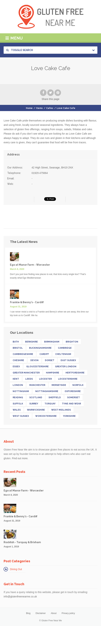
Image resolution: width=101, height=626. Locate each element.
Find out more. (20, 458)
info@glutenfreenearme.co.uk (20, 596)
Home (29, 108)
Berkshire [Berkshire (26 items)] (31, 341)
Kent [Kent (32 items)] (16, 379)
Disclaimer (40, 613)
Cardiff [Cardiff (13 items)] (44, 354)
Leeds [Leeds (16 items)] (29, 379)
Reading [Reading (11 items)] (18, 397)
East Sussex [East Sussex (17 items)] (68, 360)
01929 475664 (40, 173)
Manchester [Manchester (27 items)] (37, 385)
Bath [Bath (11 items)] (16, 341)
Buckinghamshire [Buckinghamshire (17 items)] (40, 348)
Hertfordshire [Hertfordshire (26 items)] (75, 372)
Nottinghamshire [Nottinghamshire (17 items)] (46, 391)
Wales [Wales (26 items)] (17, 410)
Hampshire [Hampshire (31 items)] (52, 372)
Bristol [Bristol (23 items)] (18, 348)
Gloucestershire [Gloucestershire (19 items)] (37, 366)
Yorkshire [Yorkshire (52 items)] (69, 416)
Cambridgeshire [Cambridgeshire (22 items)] (23, 354)
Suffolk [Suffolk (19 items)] (18, 403)
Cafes (49, 108)
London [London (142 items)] (18, 385)
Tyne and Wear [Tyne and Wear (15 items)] (71, 403)
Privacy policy (68, 613)
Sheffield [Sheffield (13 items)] (55, 397)
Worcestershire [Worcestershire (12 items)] (46, 416)
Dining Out (16, 569)
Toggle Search (19, 50)
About (53, 613)
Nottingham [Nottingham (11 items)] (21, 391)
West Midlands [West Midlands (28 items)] (61, 410)
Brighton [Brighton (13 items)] (72, 341)
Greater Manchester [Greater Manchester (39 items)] (26, 372)
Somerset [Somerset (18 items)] (73, 397)
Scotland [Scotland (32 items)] (35, 397)
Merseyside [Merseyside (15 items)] (59, 385)
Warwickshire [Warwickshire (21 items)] (36, 410)
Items (39, 108)
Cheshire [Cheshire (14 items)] (18, 360)
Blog (28, 613)
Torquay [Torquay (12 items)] (50, 403)
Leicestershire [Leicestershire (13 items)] (67, 379)
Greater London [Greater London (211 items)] (65, 366)
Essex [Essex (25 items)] (16, 366)
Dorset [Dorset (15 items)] (49, 360)
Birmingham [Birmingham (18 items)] (51, 341)
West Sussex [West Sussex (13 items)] (21, 416)
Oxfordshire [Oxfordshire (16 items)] (73, 391)
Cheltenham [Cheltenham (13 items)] (63, 354)
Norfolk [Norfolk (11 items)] (77, 385)
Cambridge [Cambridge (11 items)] (65, 348)
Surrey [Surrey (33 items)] (33, 403)
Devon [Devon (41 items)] (34, 360)
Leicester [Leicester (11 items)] (45, 379)
